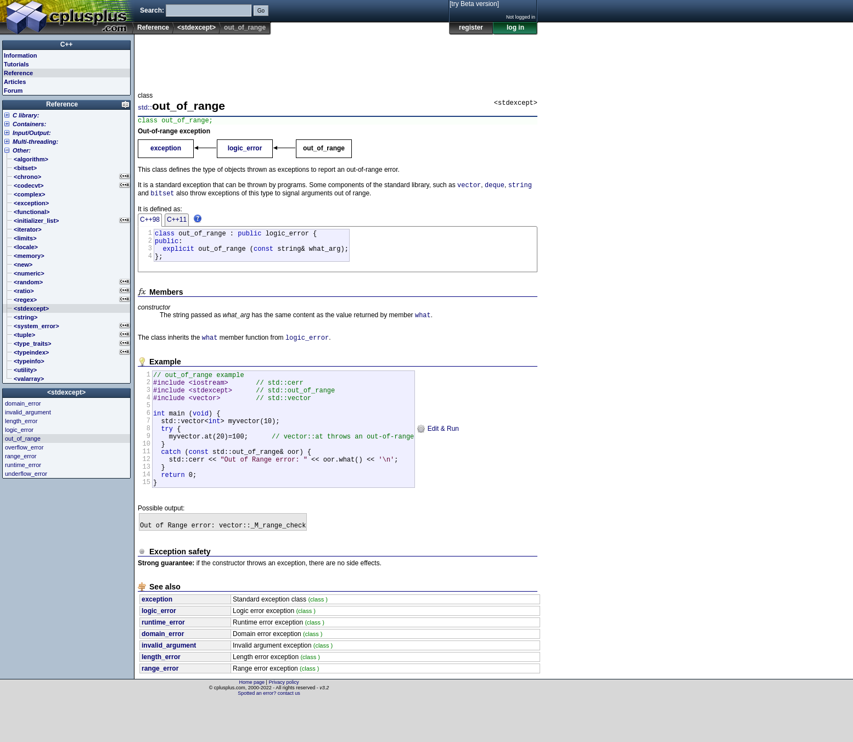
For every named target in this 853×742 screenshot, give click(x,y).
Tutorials (16, 64)
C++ (66, 44)
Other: (22, 150)
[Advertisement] (337, 60)
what (423, 326)
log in (515, 27)
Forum (13, 90)
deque (494, 187)
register (471, 27)
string (520, 187)
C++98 (150, 223)
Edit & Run (438, 454)
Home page (252, 723)
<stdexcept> (196, 27)
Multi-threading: (35, 141)
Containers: (29, 124)
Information (20, 55)
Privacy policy (283, 723)
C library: (26, 115)
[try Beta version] (474, 4)
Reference (153, 27)
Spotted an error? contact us (269, 734)
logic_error (245, 150)
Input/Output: (32, 133)
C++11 (177, 223)
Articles (15, 81)
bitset (162, 196)
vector (469, 187)
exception (165, 150)
